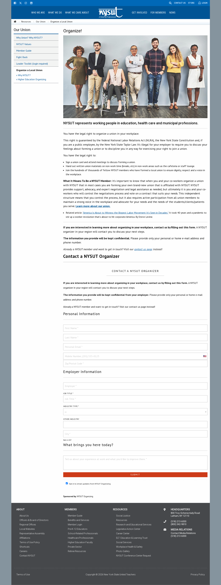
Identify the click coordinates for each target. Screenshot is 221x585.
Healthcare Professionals (80, 538)
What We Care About (77, 12)
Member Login (75, 524)
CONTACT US (180, 3)
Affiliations (25, 538)
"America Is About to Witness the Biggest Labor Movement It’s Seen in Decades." (125, 212)
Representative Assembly (32, 533)
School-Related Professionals (83, 533)
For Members (158, 12)
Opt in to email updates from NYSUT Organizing (88, 483)
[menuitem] (38, 12)
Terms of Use (23, 574)
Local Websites (27, 529)
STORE (191, 3)
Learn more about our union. (93, 206)
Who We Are (38, 12)
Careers (23, 551)
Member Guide (23, 50)
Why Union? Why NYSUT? (29, 37)
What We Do (55, 12)
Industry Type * (71, 406)
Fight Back (21, 57)
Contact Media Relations (183, 533)
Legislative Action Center (128, 529)
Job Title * (68, 393)
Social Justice (123, 515)
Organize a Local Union (29, 70)
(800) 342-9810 (178, 524)
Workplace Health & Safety (129, 547)
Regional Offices (28, 524)
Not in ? (67, 440)
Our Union (40, 21)
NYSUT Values (23, 44)
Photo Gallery (123, 551)
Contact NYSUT (27, 555)
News (172, 12)
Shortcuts (25, 547)
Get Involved (139, 12)
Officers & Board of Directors (34, 520)
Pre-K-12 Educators (77, 529)
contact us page (143, 249)
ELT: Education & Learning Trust (131, 538)
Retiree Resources (77, 551)
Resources (26, 21)
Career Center (122, 533)
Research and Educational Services (133, 524)
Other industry (71, 419)
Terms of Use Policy (30, 542)
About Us (24, 515)
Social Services (124, 542)
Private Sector (75, 547)
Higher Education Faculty (80, 542)
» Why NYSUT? (23, 75)
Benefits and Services (78, 520)
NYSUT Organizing (85, 496)
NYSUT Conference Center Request (133, 555)
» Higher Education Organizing (31, 79)
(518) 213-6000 (178, 521)
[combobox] (204, 356)
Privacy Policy (198, 574)
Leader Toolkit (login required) (32, 63)
